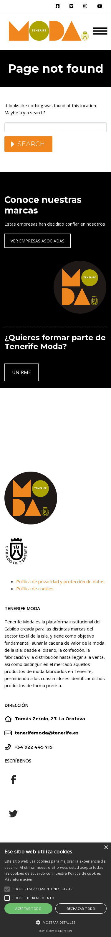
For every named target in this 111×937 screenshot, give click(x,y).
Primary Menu (100, 31)
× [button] (106, 847)
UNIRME (21, 372)
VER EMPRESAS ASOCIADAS (37, 241)
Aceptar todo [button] (28, 908)
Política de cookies (35, 588)
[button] (55, 922)
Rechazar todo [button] (81, 908)
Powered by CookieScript (55, 931)
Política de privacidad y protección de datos (60, 581)
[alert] (55, 890)
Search (31, 144)
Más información (18, 879)
